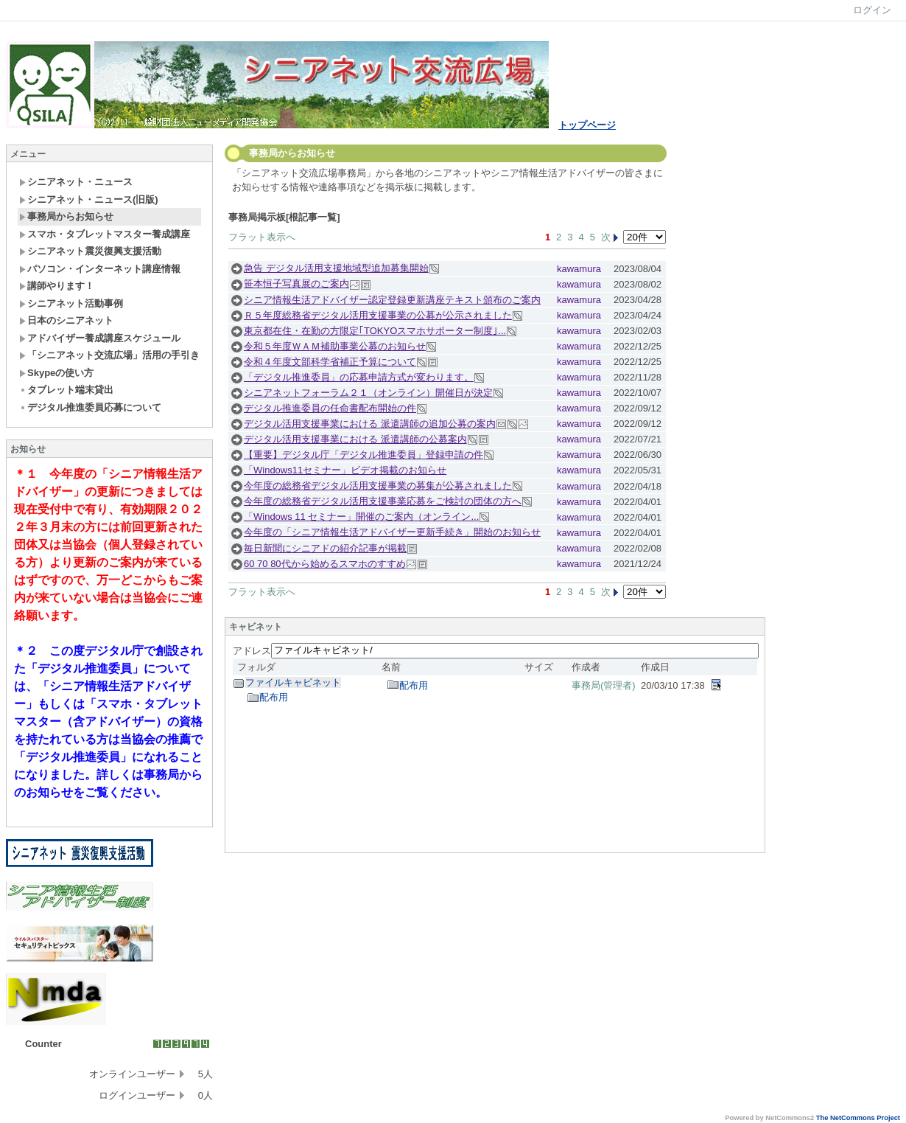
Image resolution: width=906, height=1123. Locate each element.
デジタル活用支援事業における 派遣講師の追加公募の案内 (370, 423)
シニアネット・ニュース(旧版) (88, 199)
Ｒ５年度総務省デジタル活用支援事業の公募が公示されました (378, 315)
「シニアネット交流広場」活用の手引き (109, 355)
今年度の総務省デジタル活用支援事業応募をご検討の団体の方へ (383, 501)
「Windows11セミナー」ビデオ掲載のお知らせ (345, 470)
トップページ (587, 125)
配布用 (273, 697)
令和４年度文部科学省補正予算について (330, 361)
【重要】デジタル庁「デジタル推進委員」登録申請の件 (363, 454)
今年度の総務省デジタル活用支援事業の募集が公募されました (378, 485)
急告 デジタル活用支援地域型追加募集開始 (336, 268)
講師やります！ (56, 285)
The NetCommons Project (858, 1118)
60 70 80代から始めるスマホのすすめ (325, 563)
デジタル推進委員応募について (90, 407)
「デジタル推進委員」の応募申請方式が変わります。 (359, 377)
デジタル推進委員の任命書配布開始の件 (330, 408)
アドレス (252, 650)
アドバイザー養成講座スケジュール (99, 338)
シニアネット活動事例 (71, 303)
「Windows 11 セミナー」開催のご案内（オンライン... (361, 516)
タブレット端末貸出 (66, 389)
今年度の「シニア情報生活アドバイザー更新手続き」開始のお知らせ (392, 532)
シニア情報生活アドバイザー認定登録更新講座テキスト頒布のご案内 (392, 299)
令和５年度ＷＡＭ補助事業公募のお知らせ (335, 346)
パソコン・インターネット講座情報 (99, 268)
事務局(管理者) (604, 685)
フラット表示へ (261, 237)
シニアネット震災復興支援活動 (90, 251)
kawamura (579, 268)
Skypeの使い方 (56, 372)
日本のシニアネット (66, 320)
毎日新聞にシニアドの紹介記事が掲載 (325, 548)
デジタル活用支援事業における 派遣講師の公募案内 (355, 439)
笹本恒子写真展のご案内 (296, 283)
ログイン (872, 9)
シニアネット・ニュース (76, 181)
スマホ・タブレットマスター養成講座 (104, 234)
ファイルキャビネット (293, 682)
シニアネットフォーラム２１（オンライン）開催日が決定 (368, 392)
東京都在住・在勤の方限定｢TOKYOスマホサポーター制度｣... (375, 330)
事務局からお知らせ (66, 216)
